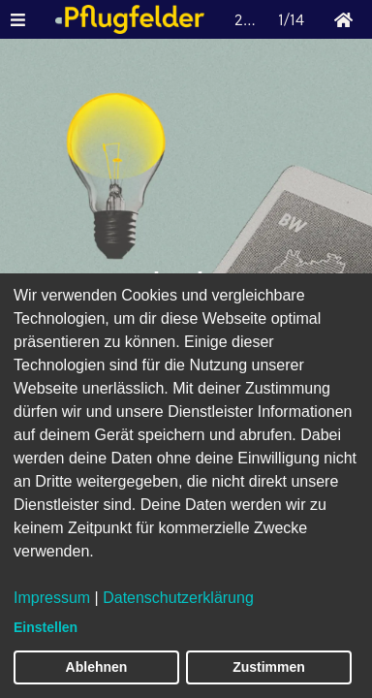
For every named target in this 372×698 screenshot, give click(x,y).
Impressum (52, 597)
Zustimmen (268, 667)
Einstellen (46, 627)
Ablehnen (97, 667)
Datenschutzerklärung (178, 597)
